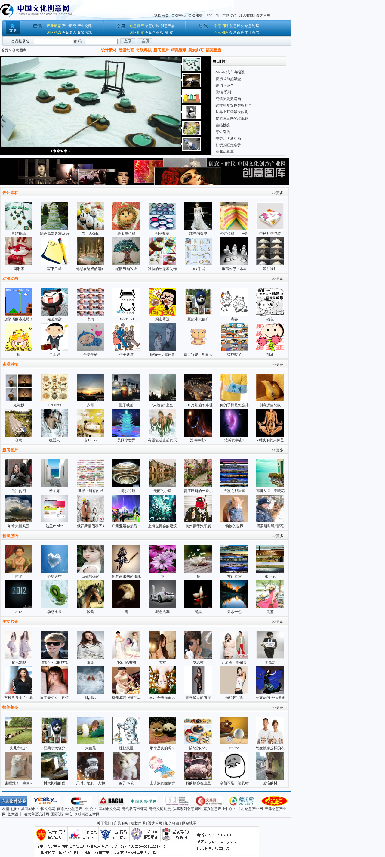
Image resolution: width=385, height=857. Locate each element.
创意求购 (152, 26)
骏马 (90, 612)
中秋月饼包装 (270, 233)
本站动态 (229, 15)
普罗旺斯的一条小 (198, 491)
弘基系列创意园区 (187, 809)
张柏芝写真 (234, 697)
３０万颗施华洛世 (198, 405)
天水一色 (234, 612)
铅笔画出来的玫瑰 (126, 576)
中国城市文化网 (107, 809)
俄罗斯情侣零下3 (90, 526)
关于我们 (104, 823)
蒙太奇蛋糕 (126, 233)
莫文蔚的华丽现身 (270, 697)
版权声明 (138, 823)
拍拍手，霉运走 (162, 354)
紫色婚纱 (18, 662)
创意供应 (137, 26)
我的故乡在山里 (198, 783)
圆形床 (18, 269)
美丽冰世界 (126, 440)
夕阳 (90, 405)
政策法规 (84, 32)
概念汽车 (162, 612)
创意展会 (236, 26)
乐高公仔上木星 (234, 269)
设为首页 (263, 15)
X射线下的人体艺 (270, 440)
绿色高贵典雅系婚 (54, 233)
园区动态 (54, 32)
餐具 (198, 612)
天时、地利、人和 (90, 783)
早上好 (54, 354)
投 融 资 (166, 32)
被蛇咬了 (234, 354)
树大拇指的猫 (54, 783)
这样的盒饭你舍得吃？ (234, 105)
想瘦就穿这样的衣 (270, 748)
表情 (90, 319)
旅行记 (270, 576)
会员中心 (178, 15)
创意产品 (167, 26)
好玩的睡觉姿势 (228, 145)
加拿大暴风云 (18, 526)
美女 (162, 662)
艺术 (18, 576)
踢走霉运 (162, 319)
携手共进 (126, 354)
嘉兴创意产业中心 (217, 809)
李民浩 (270, 662)
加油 (270, 354)
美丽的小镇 (162, 491)
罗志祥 (198, 662)
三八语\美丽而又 (162, 697)
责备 (234, 319)
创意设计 (15, 814)
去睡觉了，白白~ (18, 783)
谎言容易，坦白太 (198, 354)
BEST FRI (126, 319)
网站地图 (189, 823)
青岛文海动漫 (160, 809)
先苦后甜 (54, 319)
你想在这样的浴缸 (90, 269)
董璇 (90, 662)
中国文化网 (46, 809)
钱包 (270, 319)
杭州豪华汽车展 (198, 526)
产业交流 (84, 26)
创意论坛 (252, 26)
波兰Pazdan (54, 526)
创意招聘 (221, 26)
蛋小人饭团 (91, 233)
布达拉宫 (234, 576)
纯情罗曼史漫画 (228, 99)
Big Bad (91, 697)
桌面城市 (28, 809)
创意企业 (152, 32)
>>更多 (277, 193)
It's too (234, 748)
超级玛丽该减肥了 (18, 319)
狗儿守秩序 (19, 748)
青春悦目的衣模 (198, 697)
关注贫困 (18, 491)
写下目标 (54, 269)
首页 (4, 50)
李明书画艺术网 (87, 814)
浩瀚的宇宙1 (234, 440)
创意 (18, 440)
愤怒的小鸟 (198, 748)
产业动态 (54, 26)
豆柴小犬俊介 (198, 319)
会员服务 (195, 15)
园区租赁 (137, 32)
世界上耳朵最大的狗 (232, 112)
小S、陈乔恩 (126, 662)
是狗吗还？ (225, 85)
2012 (18, 612)
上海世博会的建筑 (162, 526)
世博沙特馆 (126, 491)
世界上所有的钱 (90, 491)
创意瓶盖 (162, 233)
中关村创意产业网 (248, 809)
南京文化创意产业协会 (75, 809)
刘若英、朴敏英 (234, 662)
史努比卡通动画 (228, 138)
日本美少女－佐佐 (54, 697)
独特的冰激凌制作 (162, 269)
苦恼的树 (270, 783)
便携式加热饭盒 (228, 79)
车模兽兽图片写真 (18, 697)
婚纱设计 (270, 269)
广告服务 (121, 823)
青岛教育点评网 (134, 809)
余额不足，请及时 (234, 783)
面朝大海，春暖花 (270, 491)
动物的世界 (234, 526)
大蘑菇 (90, 748)
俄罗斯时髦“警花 (270, 526)
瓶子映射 (126, 405)
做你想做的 (91, 576)
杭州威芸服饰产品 (126, 697)
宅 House (90, 440)
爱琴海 (54, 491)
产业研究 (69, 26)
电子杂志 (252, 32)
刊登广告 (212, 15)
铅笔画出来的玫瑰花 (232, 118)
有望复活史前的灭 (162, 440)
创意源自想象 (270, 405)
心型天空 (54, 576)
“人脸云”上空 (162, 405)
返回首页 (161, 15)
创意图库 (221, 32)
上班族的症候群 (162, 783)
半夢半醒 (90, 354)
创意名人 (69, 32)
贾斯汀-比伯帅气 (54, 662)
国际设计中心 (61, 814)
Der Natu (54, 405)
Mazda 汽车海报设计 (232, 72)
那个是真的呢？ (162, 748)
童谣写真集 (225, 152)
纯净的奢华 (198, 233)
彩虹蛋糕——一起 (234, 233)
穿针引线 (223, 132)
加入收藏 (246, 15)
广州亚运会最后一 (126, 526)
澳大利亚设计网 (36, 814)
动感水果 (54, 612)
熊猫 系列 (223, 92)
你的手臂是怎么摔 (234, 405)
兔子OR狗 (126, 783)
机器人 (54, 440)
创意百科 (236, 32)
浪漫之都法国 (234, 491)
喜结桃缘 (223, 125)
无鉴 (270, 612)
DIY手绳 (198, 269)
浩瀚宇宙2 (198, 440)
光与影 (18, 405)
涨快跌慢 (126, 748)
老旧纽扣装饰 (126, 269)
